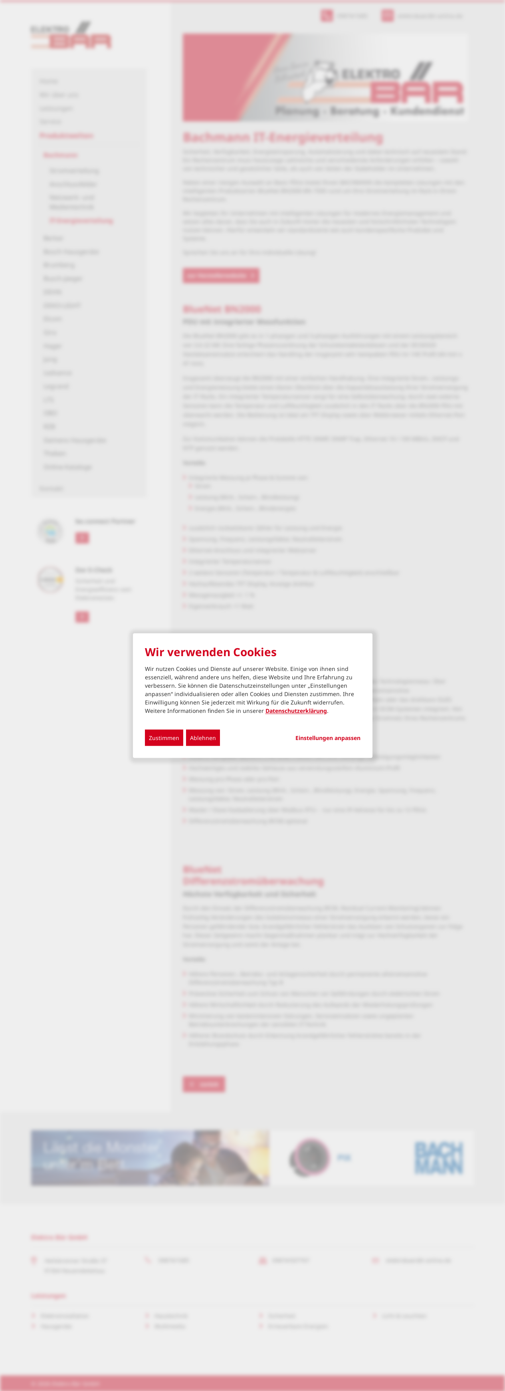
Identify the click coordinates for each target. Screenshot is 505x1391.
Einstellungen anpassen (327, 738)
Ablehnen (203, 738)
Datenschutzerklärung (296, 710)
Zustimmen (164, 738)
